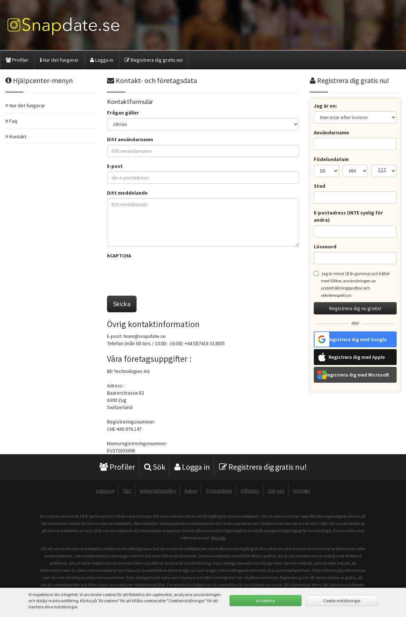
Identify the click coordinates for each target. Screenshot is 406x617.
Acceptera (265, 600)
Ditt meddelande (127, 193)
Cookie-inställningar (342, 600)
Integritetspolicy (158, 490)
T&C (127, 490)
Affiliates (250, 490)
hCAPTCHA (119, 255)
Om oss (276, 490)
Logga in (101, 60)
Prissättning (219, 490)
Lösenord (325, 246)
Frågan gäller (123, 112)
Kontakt (301, 490)
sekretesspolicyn (336, 295)
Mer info (218, 537)
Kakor (191, 490)
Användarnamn (331, 132)
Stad (319, 186)
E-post (115, 166)
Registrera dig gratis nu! (154, 60)
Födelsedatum (331, 159)
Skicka (121, 304)
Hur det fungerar (59, 60)
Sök (154, 467)
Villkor (335, 280)
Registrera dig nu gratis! (355, 308)
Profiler (17, 60)
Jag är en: (325, 106)
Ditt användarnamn (130, 139)
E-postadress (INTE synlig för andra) (348, 216)
